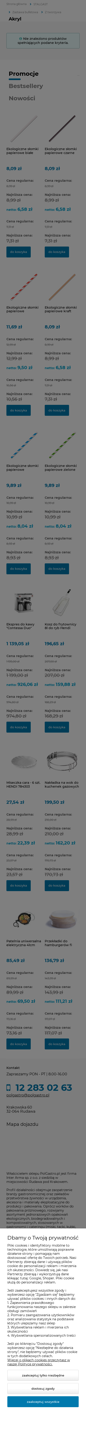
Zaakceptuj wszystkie (43, 1402)
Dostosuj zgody (43, 1388)
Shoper (48, 1278)
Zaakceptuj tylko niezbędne (43, 1375)
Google (35, 1278)
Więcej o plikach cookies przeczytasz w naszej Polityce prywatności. (38, 1362)
